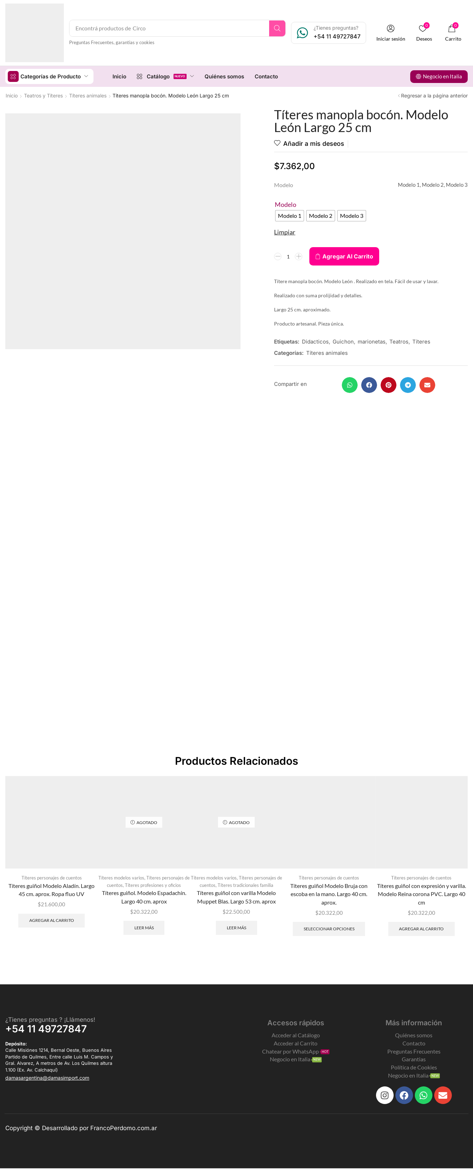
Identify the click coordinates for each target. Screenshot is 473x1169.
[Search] (278, 28)
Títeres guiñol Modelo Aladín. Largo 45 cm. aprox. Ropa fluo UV (51, 889)
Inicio (12, 95)
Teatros (398, 341)
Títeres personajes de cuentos (52, 878)
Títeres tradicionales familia (245, 885)
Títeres (421, 341)
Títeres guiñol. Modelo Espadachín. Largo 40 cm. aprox (144, 897)
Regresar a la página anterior (434, 95)
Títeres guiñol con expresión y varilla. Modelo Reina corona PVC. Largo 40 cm (421, 894)
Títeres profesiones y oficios (153, 885)
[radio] (289, 215)
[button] (391, 33)
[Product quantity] (288, 256)
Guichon (343, 341)
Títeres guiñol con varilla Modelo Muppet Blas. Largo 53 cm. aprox (236, 897)
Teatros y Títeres (43, 95)
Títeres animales (88, 95)
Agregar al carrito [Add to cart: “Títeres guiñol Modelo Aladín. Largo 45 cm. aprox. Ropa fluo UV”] (51, 920)
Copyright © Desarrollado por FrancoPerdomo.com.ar (81, 1128)
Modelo (285, 204)
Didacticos (315, 341)
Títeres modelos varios (121, 878)
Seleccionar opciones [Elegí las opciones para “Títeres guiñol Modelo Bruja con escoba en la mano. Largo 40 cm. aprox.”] (329, 928)
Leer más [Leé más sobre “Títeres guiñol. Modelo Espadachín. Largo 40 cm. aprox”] (144, 928)
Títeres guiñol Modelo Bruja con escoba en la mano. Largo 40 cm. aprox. (329, 894)
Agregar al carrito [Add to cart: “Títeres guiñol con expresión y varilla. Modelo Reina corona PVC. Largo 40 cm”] (421, 928)
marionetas (372, 341)
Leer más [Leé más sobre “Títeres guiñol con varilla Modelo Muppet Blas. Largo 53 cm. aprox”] (236, 928)
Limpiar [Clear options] (284, 232)
